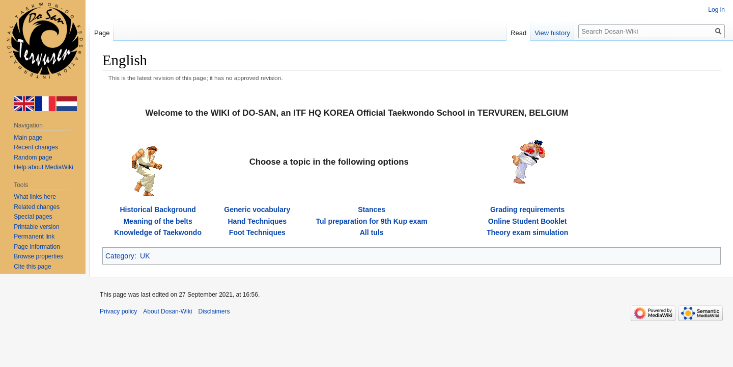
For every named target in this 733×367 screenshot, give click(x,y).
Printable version (36, 226)
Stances (371, 209)
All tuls (372, 232)
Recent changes (36, 147)
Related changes (37, 207)
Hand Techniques (257, 221)
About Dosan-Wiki (167, 311)
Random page (33, 157)
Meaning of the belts (157, 221)
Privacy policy (118, 311)
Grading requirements (527, 209)
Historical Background (157, 209)
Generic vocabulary (257, 209)
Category (119, 256)
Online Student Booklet (527, 221)
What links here (35, 196)
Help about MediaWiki (43, 167)
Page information (37, 246)
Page (101, 33)
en (24, 104)
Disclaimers (214, 311)
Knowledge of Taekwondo (158, 232)
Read (518, 33)
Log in (716, 9)
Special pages (33, 216)
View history (552, 33)
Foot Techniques (257, 232)
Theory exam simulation (527, 232)
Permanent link (34, 236)
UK (145, 256)
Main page (28, 137)
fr (46, 104)
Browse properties (38, 256)
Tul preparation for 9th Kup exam (372, 221)
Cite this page (32, 266)
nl (67, 104)
